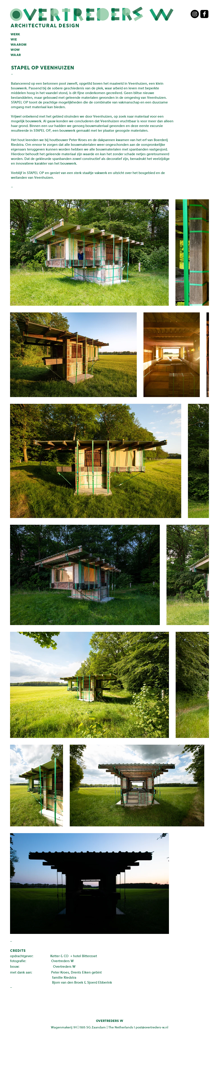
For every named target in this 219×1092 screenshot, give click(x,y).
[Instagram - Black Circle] (195, 14)
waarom (19, 45)
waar (16, 55)
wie (14, 39)
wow (15, 50)
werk (15, 34)
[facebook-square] (204, 14)
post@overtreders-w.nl (152, 1027)
